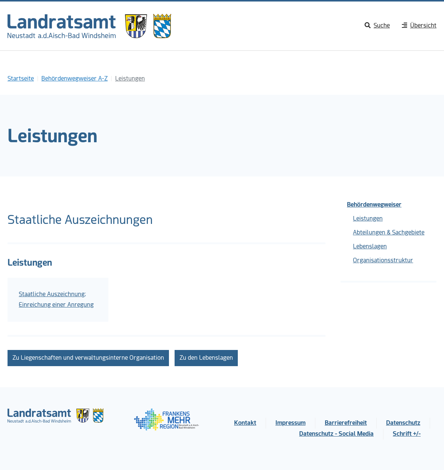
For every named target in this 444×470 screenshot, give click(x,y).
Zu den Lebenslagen (206, 357)
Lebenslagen (370, 246)
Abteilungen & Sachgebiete (388, 232)
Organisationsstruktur (383, 260)
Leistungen (368, 218)
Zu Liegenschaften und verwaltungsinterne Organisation (88, 357)
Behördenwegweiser (374, 204)
